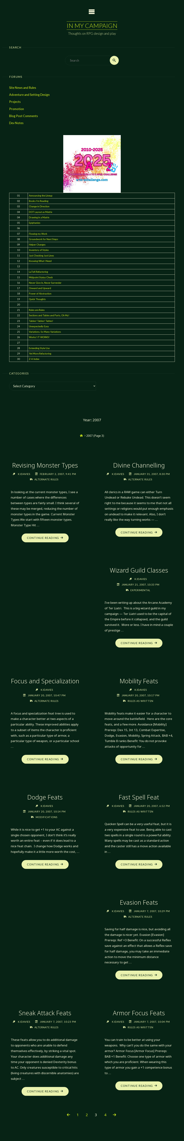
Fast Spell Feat (45, 902)
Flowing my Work (38, 233)
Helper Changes (37, 244)
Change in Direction (39, 206)
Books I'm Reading (38, 201)
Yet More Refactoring (40, 353)
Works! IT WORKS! (39, 337)
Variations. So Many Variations (45, 331)
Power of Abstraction (40, 293)
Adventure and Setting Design (29, 95)
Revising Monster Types (45, 465)
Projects (15, 102)
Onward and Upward (40, 288)
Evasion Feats (139, 902)
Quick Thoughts (37, 299)
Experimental (140, 590)
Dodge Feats (139, 797)
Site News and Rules (22, 88)
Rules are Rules (37, 310)
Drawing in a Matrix (39, 217)
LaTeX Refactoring (38, 272)
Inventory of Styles (39, 250)
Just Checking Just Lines (41, 255)
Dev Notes (16, 123)
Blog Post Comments (23, 116)
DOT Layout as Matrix (40, 212)
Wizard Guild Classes (139, 570)
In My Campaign (92, 25)
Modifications (140, 817)
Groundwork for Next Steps (43, 239)
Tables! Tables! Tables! (41, 321)
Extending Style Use (39, 348)
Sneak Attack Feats (45, 1013)
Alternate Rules (46, 479)
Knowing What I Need (40, 261)
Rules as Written (140, 700)
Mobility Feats (139, 681)
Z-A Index (34, 359)
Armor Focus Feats (139, 1013)
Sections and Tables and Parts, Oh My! (49, 315)
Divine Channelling (139, 465)
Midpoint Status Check (41, 277)
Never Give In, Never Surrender (45, 282)
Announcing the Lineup (40, 195)
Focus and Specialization (45, 685)
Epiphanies (34, 222)
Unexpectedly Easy (39, 326)
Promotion (16, 109)
